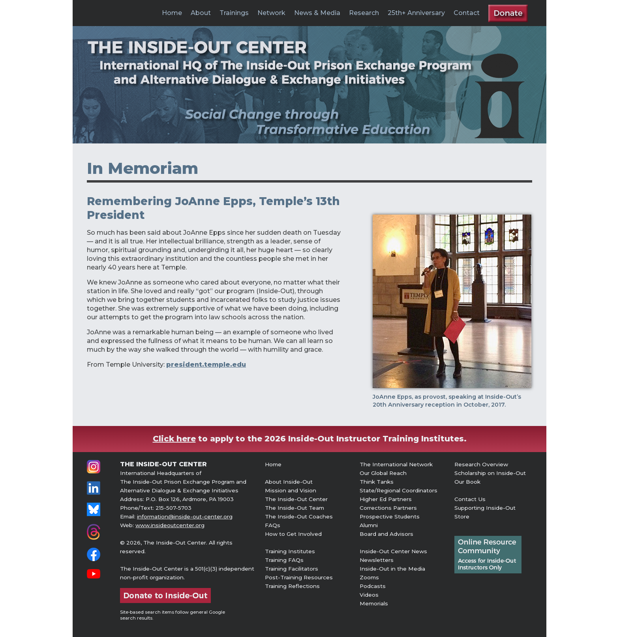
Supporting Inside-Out (485, 508)
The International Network (396, 464)
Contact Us (470, 499)
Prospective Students (390, 516)
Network (271, 13)
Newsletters (377, 560)
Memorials (374, 603)
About (201, 13)
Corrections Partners (388, 508)
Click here (174, 438)
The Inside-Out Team (294, 508)
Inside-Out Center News (393, 551)
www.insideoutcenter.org (169, 525)
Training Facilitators (291, 568)
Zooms (369, 577)
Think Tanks (377, 482)
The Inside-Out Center (296, 499)
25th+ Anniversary (416, 13)
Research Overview (481, 464)
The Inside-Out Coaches (299, 516)
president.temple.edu (206, 364)
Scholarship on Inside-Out (490, 473)
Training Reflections (292, 586)
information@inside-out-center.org (185, 516)
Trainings (234, 13)
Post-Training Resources (299, 577)
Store (461, 516)
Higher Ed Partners (386, 499)
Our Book (467, 482)
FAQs (272, 525)
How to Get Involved (293, 534)
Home (172, 13)
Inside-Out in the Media (392, 568)
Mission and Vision (290, 490)
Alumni (369, 525)
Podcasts (373, 586)
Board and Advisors (386, 534)
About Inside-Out (289, 482)
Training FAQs (284, 560)
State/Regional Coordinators (398, 490)
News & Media (317, 13)
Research (364, 13)
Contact (467, 13)
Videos (369, 595)
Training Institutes (290, 551)
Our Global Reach (383, 473)
